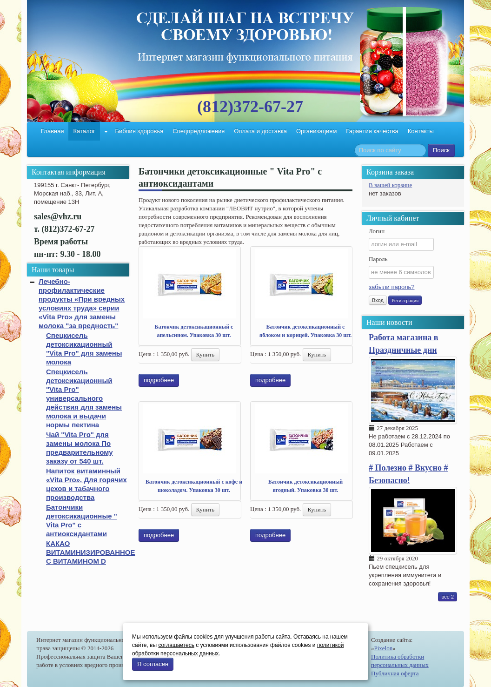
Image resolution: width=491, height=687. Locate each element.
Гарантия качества (372, 131)
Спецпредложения (199, 131)
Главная (52, 131)
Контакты (421, 131)
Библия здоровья (139, 131)
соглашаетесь (176, 645)
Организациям (316, 131)
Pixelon (383, 648)
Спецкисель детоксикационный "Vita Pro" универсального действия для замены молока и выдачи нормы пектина (84, 398)
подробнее (159, 380)
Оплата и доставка (260, 131)
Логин (377, 231)
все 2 (447, 596)
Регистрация (404, 300)
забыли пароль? (391, 286)
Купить (205, 354)
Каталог (84, 131)
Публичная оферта (395, 673)
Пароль (378, 259)
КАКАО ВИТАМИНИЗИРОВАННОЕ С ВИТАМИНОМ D (90, 552)
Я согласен (152, 663)
